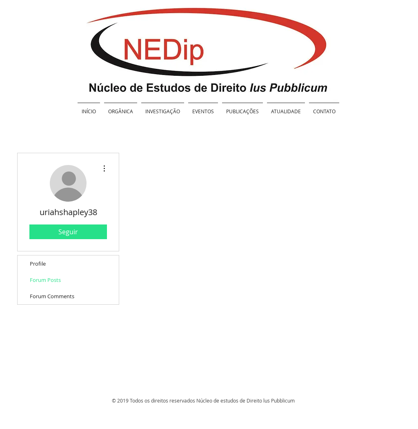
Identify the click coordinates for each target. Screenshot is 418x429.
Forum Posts (45, 280)
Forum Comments (52, 296)
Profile (38, 263)
